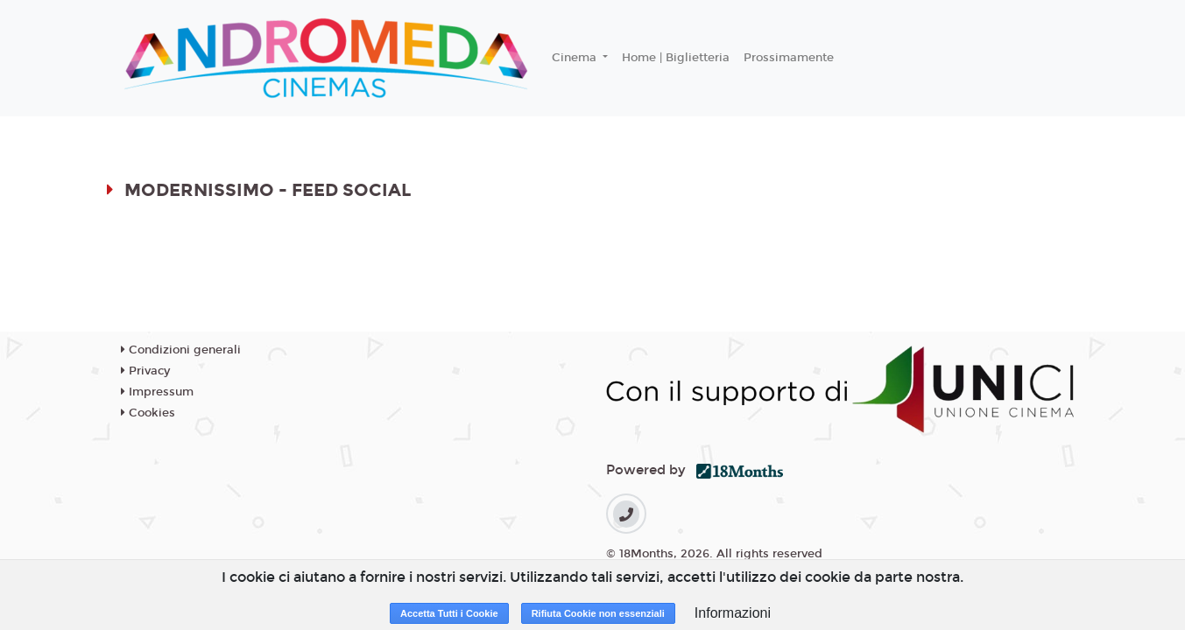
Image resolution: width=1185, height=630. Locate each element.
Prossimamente (789, 58)
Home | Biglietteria (676, 58)
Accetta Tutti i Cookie (449, 613)
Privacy (145, 371)
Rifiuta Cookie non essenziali (598, 613)
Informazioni (733, 613)
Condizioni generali (181, 350)
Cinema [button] (576, 58)
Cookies (148, 413)
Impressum (157, 392)
